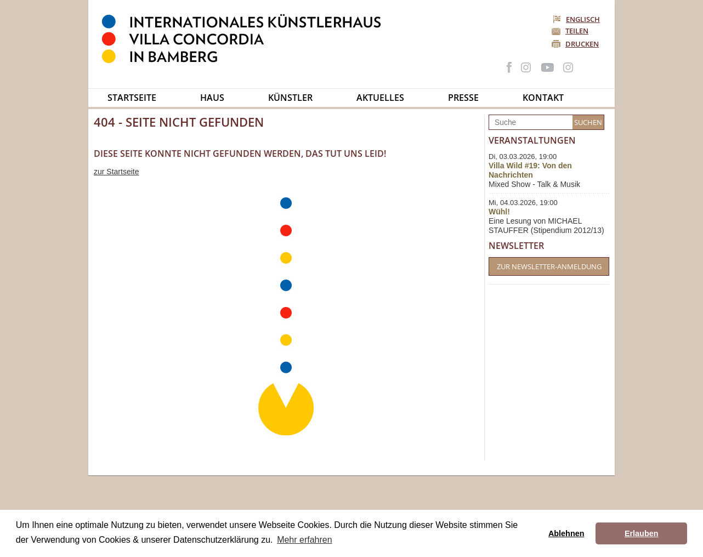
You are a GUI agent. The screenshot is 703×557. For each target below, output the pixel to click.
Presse (463, 98)
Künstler (290, 98)
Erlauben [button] (642, 533)
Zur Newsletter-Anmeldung (549, 266)
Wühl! (499, 211)
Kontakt (543, 98)
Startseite (131, 98)
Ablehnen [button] (566, 533)
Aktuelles (380, 98)
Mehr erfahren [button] (304, 539)
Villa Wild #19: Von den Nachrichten (530, 170)
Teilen (576, 30)
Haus (212, 98)
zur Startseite (116, 171)
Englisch (577, 19)
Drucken (582, 44)
